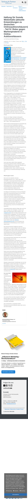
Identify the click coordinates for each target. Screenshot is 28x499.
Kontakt (18, 409)
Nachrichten (9, 6)
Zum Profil (4, 323)
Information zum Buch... (8, 371)
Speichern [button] (10, 496)
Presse (21, 409)
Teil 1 (23, 41)
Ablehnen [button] (21, 496)
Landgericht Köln (7, 212)
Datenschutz (13, 409)
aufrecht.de (12, 269)
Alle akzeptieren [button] (15, 494)
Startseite (3, 6)
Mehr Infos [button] (21, 488)
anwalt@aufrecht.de (11, 403)
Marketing (22, 490)
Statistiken (15, 490)
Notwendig (9, 490)
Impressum (7, 409)
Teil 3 (7, 42)
